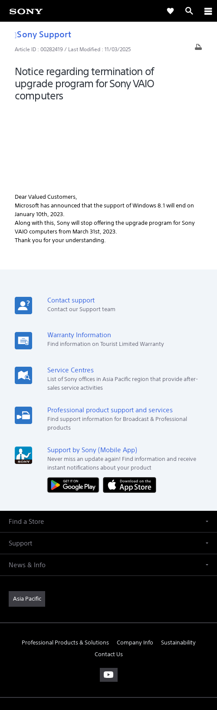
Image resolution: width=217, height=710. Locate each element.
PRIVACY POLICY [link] (108, 659)
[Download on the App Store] (129, 407)
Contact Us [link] (109, 577)
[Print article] (198, 49)
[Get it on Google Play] (75, 407)
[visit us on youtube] (109, 598)
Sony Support (43, 34)
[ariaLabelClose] (208, 11)
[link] (26, 11)
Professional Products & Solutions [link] (65, 565)
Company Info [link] (135, 565)
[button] (108, 444)
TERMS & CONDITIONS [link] (109, 648)
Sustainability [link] (178, 565)
